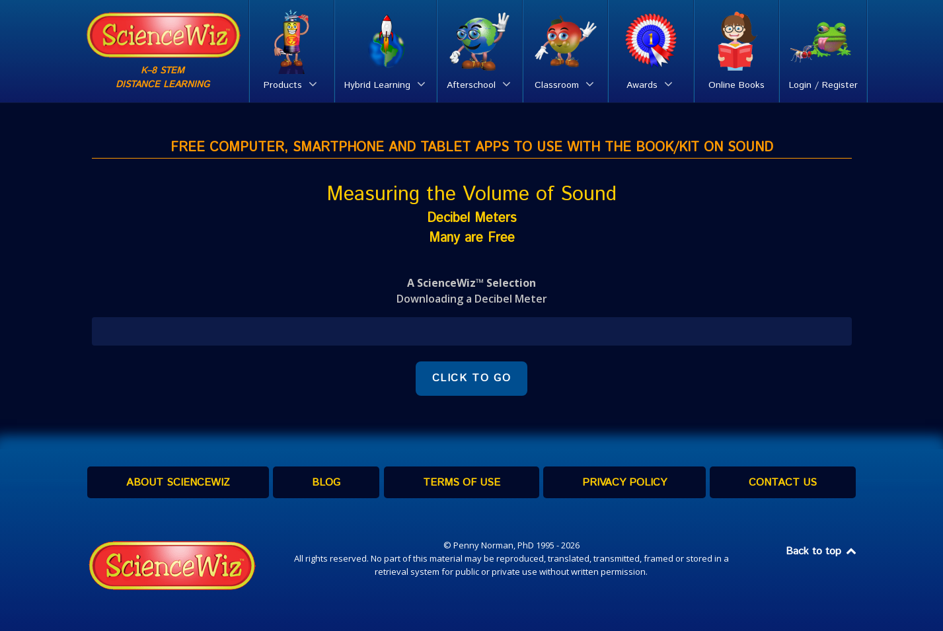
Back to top (822, 551)
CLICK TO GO (471, 378)
